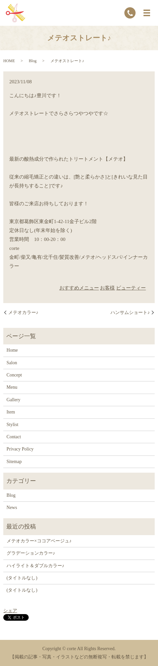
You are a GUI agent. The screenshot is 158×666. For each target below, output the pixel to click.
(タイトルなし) (22, 577)
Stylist (12, 424)
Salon (12, 362)
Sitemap (14, 461)
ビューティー (131, 288)
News (12, 507)
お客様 (107, 288)
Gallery (13, 399)
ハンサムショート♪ (130, 312)
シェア (10, 610)
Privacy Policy (20, 449)
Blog (32, 61)
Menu (12, 387)
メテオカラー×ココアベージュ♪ (39, 540)
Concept (14, 374)
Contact (14, 436)
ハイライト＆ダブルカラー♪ (35, 565)
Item (11, 412)
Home (12, 350)
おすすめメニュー (79, 288)
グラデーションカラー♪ (31, 553)
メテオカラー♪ (23, 312)
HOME (9, 61)
